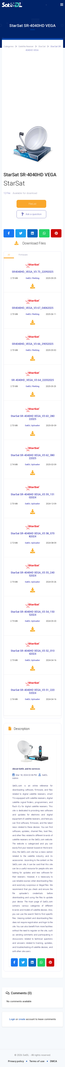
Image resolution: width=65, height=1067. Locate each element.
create (22, 1033)
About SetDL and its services (26, 783)
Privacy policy (16, 1061)
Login (12, 1033)
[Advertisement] (32, 89)
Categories (9, 46)
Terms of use (36, 1061)
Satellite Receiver (26, 46)
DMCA (53, 1061)
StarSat (42, 46)
